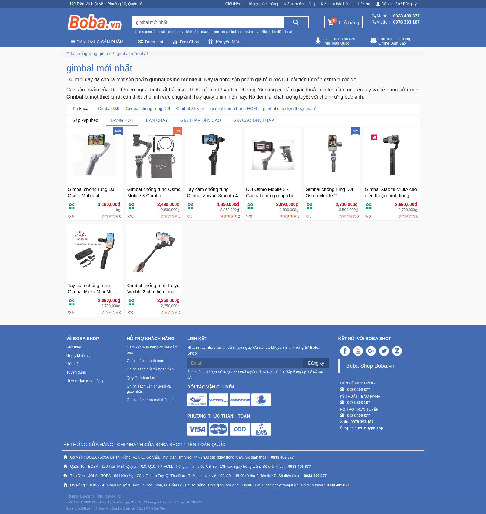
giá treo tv (175, 31)
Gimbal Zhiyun (190, 108)
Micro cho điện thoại (276, 31)
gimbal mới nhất (132, 53)
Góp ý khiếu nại (79, 355)
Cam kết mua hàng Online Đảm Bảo (390, 41)
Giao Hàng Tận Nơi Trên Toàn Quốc (334, 41)
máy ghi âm (210, 31)
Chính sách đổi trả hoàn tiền (150, 369)
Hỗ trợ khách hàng (262, 4)
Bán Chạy (186, 41)
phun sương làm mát (149, 31)
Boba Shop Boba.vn (370, 366)
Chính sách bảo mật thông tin (151, 400)
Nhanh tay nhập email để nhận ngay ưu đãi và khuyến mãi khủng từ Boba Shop (253, 350)
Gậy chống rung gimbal (88, 53)
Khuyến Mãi (223, 41)
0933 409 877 (406, 15)
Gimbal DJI (108, 108)
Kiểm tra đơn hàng (299, 4)
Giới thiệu (233, 4)
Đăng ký (316, 363)
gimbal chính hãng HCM (233, 108)
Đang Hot (150, 41)
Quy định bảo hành (142, 378)
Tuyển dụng (76, 372)
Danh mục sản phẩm (97, 41)
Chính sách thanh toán (145, 361)
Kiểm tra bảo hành (336, 4)
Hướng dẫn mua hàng (84, 381)
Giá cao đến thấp (253, 120)
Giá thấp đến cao (200, 120)
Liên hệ (364, 4)
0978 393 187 (406, 22)
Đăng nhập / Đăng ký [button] (396, 4)
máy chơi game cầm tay (240, 31)
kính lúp (192, 31)
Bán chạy (157, 120)
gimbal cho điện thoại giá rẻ (289, 108)
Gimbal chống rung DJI (148, 108)
